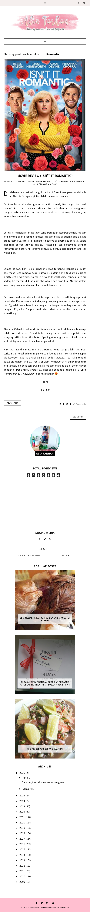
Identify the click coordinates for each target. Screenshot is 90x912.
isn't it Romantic (16, 181)
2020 (22, 822)
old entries (78, 417)
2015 (22, 849)
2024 (22, 801)
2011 (22, 871)
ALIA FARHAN (33, 907)
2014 (22, 855)
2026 (22, 772)
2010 (22, 876)
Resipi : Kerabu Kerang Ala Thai (45, 749)
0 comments (79, 404)
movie (31, 181)
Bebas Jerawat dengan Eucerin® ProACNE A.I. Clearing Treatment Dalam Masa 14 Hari (45, 683)
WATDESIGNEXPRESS (59, 907)
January (27, 788)
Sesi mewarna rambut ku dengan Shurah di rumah (45, 619)
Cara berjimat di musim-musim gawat (44, 782)
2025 (22, 795)
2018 (22, 833)
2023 (22, 806)
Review (78, 181)
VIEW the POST (12, 403)
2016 (22, 844)
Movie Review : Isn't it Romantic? (45, 176)
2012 (22, 865)
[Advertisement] (45, 504)
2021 (22, 817)
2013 (22, 860)
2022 (22, 811)
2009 (22, 881)
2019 (22, 828)
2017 (22, 838)
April (26, 777)
